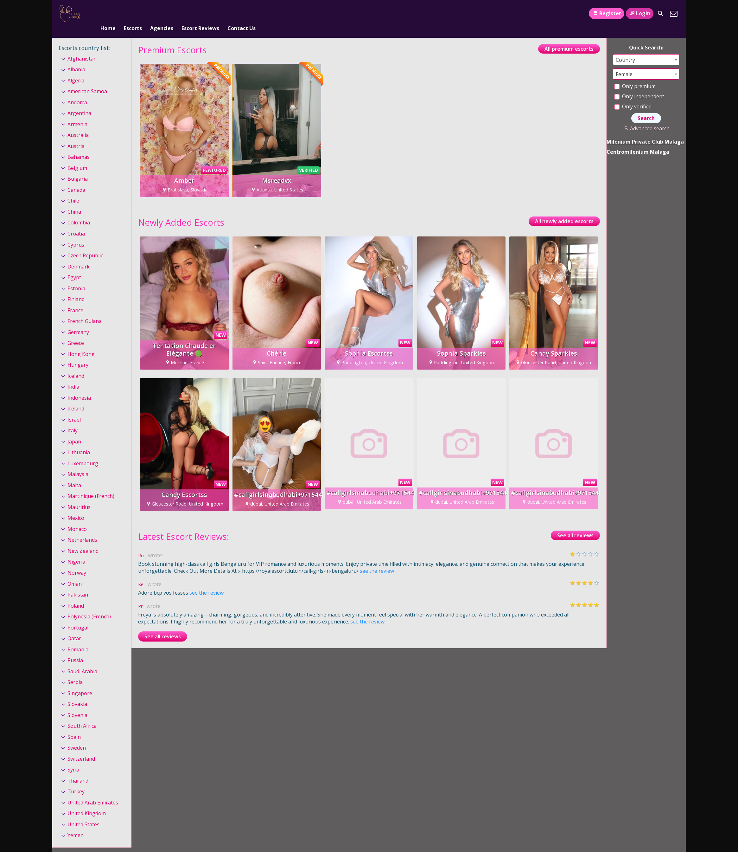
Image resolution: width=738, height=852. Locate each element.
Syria (73, 759)
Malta (74, 474)
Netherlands (82, 529)
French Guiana (84, 310)
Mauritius (79, 496)
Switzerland (81, 748)
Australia (78, 124)
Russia (75, 649)
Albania (76, 58)
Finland (76, 288)
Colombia (78, 212)
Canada (76, 179)
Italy (72, 419)
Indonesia (79, 387)
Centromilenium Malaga (638, 141)
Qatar (74, 627)
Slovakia (77, 693)
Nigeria (76, 551)
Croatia (76, 223)
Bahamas (78, 146)
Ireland (75, 398)
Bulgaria (77, 168)
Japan (74, 431)
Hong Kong (81, 343)
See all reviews (575, 524)
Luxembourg (82, 452)
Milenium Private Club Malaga (645, 131)
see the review (377, 560)
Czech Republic (85, 245)
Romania (77, 639)
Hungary (77, 354)
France (75, 299)
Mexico (75, 507)
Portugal (77, 617)
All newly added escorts (564, 210)
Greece (75, 332)
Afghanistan (82, 48)
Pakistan (77, 584)
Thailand (77, 770)
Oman (74, 573)
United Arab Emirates (92, 792)
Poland (75, 595)
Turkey (76, 781)
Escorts (133, 13)
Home (108, 13)
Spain (74, 726)
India (73, 376)
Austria (76, 135)
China (74, 201)
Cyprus (75, 234)
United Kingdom (86, 803)
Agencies (161, 13)
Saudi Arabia (82, 660)
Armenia (77, 113)
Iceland (75, 365)
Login (639, 13)
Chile (73, 190)
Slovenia (77, 704)
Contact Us (241, 13)
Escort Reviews (200, 13)
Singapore (79, 682)
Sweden (76, 737)
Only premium (635, 75)
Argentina (79, 103)
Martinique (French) (90, 485)
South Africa (82, 715)
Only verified (633, 96)
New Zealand (83, 540)
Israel (74, 409)
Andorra (77, 91)
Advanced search (646, 117)
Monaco (77, 518)
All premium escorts (569, 38)
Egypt (74, 266)
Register (606, 13)
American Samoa (87, 80)
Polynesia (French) (89, 606)
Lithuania (78, 441)
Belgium (77, 157)
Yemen (75, 825)
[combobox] (646, 49)
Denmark (78, 256)
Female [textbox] (624, 63)
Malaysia (77, 464)
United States (83, 813)
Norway (76, 562)
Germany (78, 321)
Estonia (76, 277)
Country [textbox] (625, 49)
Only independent (639, 85)
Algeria (75, 70)
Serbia (75, 671)
